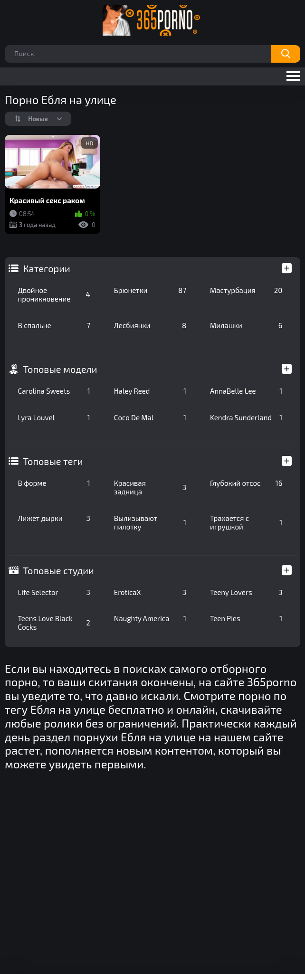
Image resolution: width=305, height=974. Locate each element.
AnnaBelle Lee (246, 391)
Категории (46, 268)
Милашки (246, 325)
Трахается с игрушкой (246, 522)
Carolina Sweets (54, 391)
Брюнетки (150, 290)
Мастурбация (246, 290)
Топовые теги (53, 461)
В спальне (54, 325)
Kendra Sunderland (246, 417)
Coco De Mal (150, 417)
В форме (54, 483)
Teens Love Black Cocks (54, 622)
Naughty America (150, 618)
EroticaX (150, 592)
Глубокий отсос (246, 483)
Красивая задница (150, 487)
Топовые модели (60, 369)
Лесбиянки (150, 325)
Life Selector (54, 592)
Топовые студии (58, 570)
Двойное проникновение (54, 294)
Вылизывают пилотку (150, 522)
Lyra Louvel (54, 417)
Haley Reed (150, 391)
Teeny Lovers (246, 592)
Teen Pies (246, 618)
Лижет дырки (54, 518)
